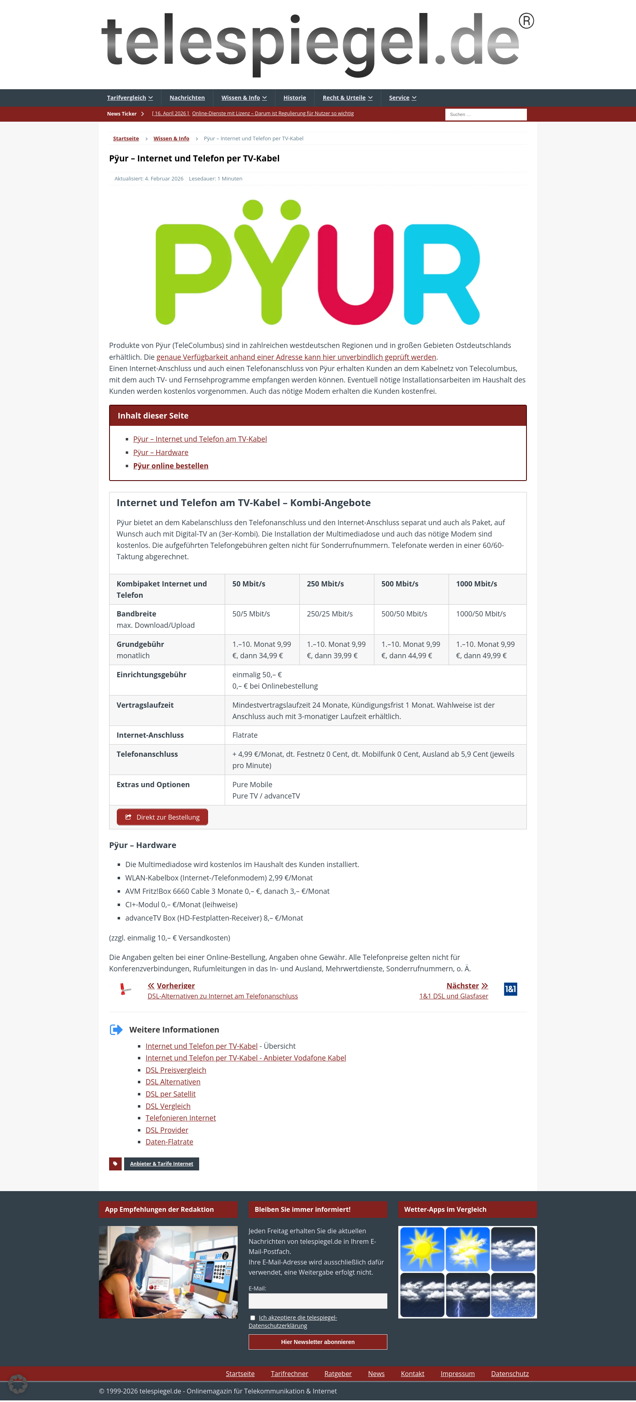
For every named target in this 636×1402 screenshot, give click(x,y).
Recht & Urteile (344, 97)
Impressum (457, 1374)
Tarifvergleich (126, 97)
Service (399, 97)
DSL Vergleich (168, 1106)
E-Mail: (257, 1289)
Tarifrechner (289, 1374)
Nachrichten (187, 97)
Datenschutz (510, 1374)
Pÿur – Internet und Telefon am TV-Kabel (200, 439)
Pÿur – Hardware (161, 452)
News (376, 1374)
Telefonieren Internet (181, 1118)
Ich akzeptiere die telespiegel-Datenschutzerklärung (293, 1322)
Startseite (240, 1374)
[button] (18, 1384)
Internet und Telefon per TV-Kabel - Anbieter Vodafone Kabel (246, 1058)
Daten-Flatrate (169, 1142)
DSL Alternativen (173, 1082)
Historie (295, 97)
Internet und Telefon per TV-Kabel (202, 1046)
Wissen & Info (240, 97)
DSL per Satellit (171, 1094)
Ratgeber (338, 1374)
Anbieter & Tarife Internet (161, 1164)
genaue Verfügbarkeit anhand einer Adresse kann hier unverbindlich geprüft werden (296, 357)
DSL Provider (167, 1130)
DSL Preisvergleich (176, 1070)
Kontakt (412, 1374)
